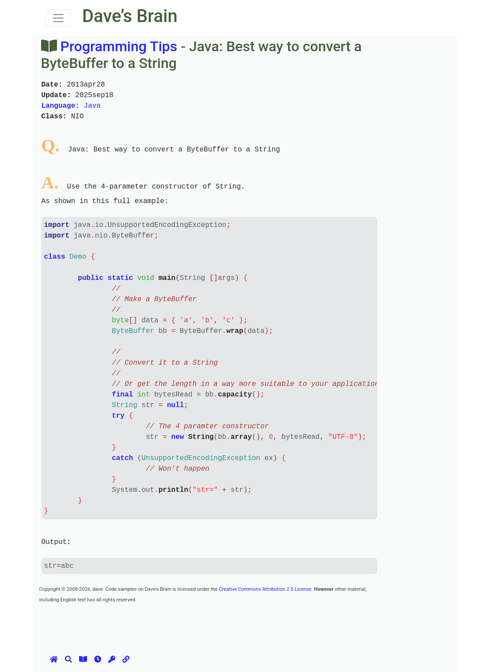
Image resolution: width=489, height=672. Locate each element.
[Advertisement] (200, 624)
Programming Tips (118, 46)
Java (71, 106)
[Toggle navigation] (58, 18)
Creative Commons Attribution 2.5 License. (266, 589)
